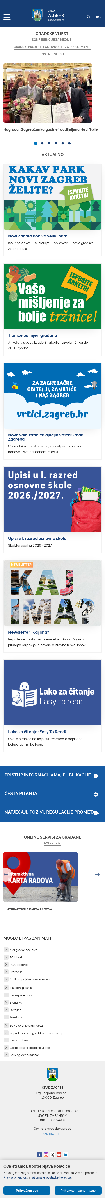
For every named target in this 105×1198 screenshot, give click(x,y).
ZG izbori (16, 957)
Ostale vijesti (53, 54)
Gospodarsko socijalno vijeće (30, 1047)
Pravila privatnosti (15, 1177)
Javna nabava (19, 1040)
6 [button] (69, 143)
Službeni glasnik (21, 988)
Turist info (16, 1017)
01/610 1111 (52, 1134)
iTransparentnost (21, 995)
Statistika (16, 1002)
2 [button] (42, 143)
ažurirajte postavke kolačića (51, 1177)
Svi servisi (52, 843)
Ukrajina (15, 1010)
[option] (52, 98)
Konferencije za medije (51, 39)
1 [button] (35, 143)
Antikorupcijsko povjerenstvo (30, 979)
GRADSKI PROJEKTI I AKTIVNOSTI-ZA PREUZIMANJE (52, 47)
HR (98, 17)
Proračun (16, 972)
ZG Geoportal (19, 964)
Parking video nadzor (24, 1055)
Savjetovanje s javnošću (26, 1025)
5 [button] (62, 143)
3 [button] (49, 143)
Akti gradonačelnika (23, 950)
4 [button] (56, 143)
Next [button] (98, 875)
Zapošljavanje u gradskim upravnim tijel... (38, 1033)
